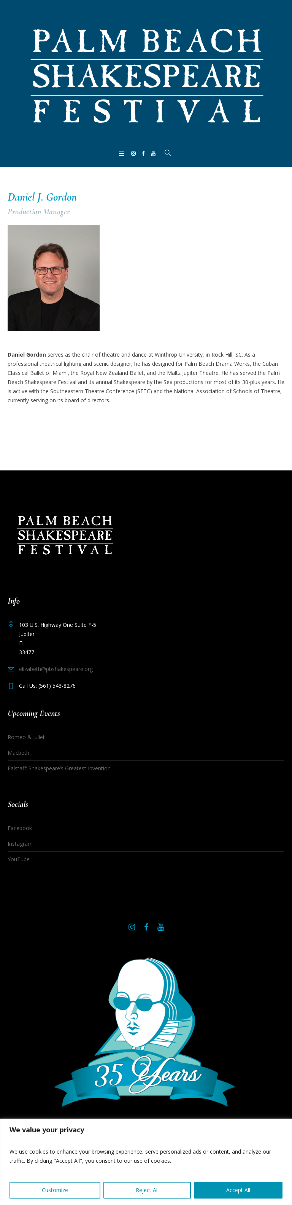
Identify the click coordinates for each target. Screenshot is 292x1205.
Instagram (20, 843)
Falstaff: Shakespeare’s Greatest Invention (59, 768)
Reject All (147, 1190)
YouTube (19, 859)
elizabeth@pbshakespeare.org (56, 669)
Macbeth (18, 752)
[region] (146, 1162)
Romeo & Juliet (26, 737)
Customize (55, 1190)
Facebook (20, 828)
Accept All (238, 1190)
